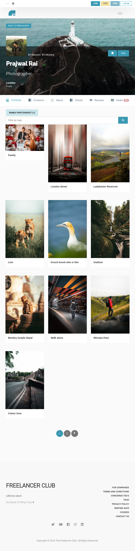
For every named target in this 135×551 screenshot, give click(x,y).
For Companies (120, 487)
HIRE (105, 3)
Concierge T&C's (120, 495)
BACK (18, 26)
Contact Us (122, 516)
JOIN (95, 3)
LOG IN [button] (126, 3)
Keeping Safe (121, 508)
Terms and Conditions (116, 491)
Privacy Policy (120, 504)
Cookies (124, 512)
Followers (34, 54)
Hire (123, 53)
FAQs (126, 499)
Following (48, 54)
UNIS (115, 3)
